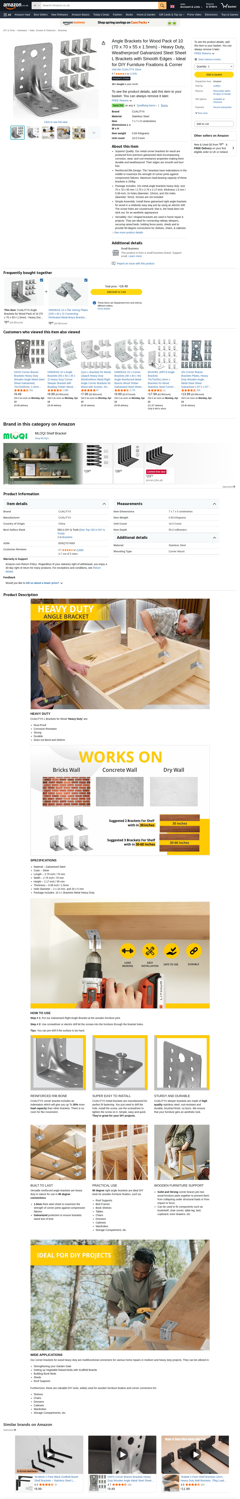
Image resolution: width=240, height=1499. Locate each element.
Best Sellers (41, 14)
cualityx (217, 86)
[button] (7, 14)
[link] (68, 291)
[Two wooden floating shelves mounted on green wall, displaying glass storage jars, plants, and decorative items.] (43, 464)
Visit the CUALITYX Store (126, 69)
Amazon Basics (80, 14)
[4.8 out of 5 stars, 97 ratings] (90, 390)
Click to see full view (55, 122)
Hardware (22, 30)
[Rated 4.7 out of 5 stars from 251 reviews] (132, 1484)
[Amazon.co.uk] (16, 5)
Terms (164, 105)
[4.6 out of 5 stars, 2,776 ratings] (124, 390)
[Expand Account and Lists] (201, 7)
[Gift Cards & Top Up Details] (183, 14)
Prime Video (194, 14)
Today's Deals (101, 14)
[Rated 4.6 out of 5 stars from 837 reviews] (205, 1484)
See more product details (128, 232)
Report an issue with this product (133, 263)
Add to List (203, 123)
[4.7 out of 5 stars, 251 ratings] (23, 390)
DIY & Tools (9, 30)
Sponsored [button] (229, 486)
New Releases (59, 14)
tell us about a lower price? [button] (44, 582)
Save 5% (118, 105)
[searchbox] (99, 5)
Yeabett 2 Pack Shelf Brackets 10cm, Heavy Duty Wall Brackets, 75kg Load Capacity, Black (202, 1478)
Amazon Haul (22, 14)
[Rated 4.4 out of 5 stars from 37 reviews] (58, 1484)
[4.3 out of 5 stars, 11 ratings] (157, 390)
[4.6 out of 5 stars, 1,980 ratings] (57, 390)
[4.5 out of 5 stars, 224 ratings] (190, 390)
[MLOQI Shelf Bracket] (50, 433)
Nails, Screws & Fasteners (43, 30)
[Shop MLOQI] (42, 438)
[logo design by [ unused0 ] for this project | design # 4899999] (15, 435)
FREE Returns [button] (204, 53)
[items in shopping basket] (228, 5)
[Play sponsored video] (49, 1455)
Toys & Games (229, 14)
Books (129, 14)
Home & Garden (146, 14)
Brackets (62, 30)
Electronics (211, 14)
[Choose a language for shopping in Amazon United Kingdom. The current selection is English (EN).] (172, 5)
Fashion (117, 14)
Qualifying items (146, 105)
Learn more (135, 256)
